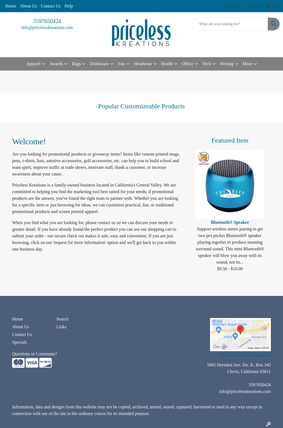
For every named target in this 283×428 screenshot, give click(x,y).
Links (61, 326)
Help (68, 6)
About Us (28, 6)
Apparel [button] (33, 63)
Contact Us (51, 6)
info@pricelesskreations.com (47, 27)
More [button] (247, 63)
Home (10, 6)
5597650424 (47, 21)
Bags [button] (76, 63)
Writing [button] (227, 63)
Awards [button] (56, 63)
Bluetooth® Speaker (230, 222)
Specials (19, 342)
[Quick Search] (230, 24)
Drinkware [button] (99, 63)
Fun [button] (121, 63)
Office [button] (187, 63)
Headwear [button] (143, 63)
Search (62, 319)
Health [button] (167, 63)
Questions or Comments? (34, 353)
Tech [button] (206, 63)
